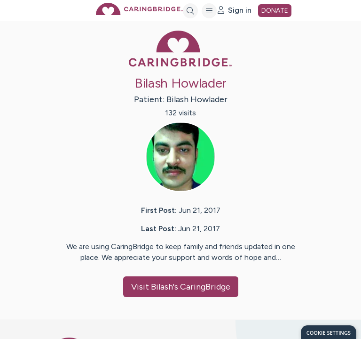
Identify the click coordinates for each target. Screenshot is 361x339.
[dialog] (328, 332)
